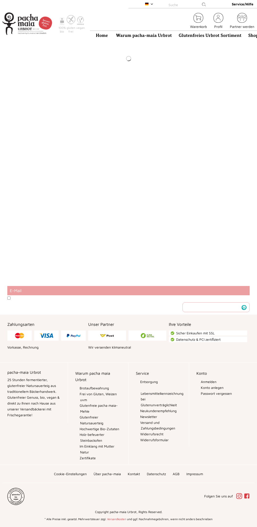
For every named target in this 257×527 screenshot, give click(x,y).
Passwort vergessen (216, 393)
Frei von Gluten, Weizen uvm (98, 397)
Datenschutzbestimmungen (61, 298)
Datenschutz (156, 474)
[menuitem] (188, 4)
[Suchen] (204, 4)
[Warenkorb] (198, 21)
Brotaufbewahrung (94, 388)
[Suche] (188, 4)
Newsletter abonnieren (212, 307)
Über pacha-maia (107, 474)
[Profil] (218, 21)
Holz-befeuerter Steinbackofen (91, 437)
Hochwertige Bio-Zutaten (99, 429)
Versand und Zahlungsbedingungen (157, 425)
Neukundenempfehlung (158, 411)
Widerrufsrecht (151, 434)
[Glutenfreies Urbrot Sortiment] (210, 35)
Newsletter (148, 417)
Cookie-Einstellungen (70, 474)
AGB (176, 474)
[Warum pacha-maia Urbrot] (144, 35)
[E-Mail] (128, 290)
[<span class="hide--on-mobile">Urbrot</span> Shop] (183, 21)
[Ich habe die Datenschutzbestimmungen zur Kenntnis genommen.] (9, 298)
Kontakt (134, 474)
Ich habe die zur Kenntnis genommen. (74, 298)
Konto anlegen (212, 387)
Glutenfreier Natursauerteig (91, 420)
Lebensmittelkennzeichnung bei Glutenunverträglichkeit (161, 399)
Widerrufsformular (154, 440)
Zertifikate (87, 458)
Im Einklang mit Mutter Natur (96, 449)
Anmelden (208, 382)
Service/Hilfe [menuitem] (242, 4)
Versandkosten (116, 519)
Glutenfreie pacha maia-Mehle (98, 408)
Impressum (194, 474)
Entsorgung (148, 382)
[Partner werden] (242, 21)
